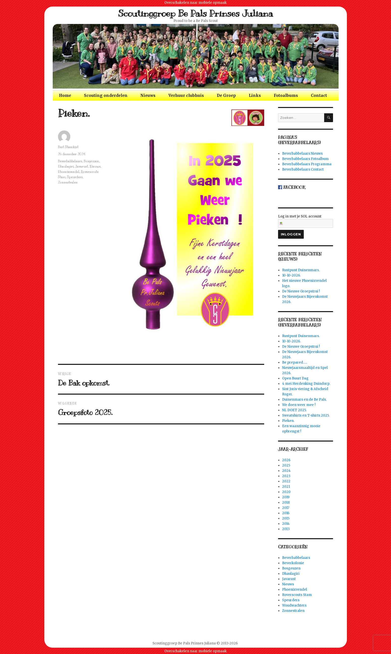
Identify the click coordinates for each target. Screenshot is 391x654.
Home (65, 95)
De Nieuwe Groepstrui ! (301, 291)
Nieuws (148, 95)
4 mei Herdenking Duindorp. (306, 384)
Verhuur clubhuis (186, 95)
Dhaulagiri (66, 167)
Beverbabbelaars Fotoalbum (305, 159)
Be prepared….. (294, 362)
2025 (286, 465)
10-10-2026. (291, 275)
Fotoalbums (286, 95)
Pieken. (288, 421)
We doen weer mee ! (298, 405)
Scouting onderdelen (106, 95)
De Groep (226, 95)
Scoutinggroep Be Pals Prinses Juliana (195, 13)
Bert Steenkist (68, 147)
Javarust (81, 167)
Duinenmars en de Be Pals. (304, 399)
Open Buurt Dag (295, 378)
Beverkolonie (293, 563)
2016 (285, 513)
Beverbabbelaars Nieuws (302, 153)
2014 (286, 524)
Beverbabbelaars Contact (303, 169)
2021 (286, 486)
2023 (286, 476)
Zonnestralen (68, 182)
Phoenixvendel (68, 172)
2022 (286, 481)
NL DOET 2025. (294, 410)
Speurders (75, 177)
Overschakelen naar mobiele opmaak (195, 3)
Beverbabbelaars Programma (307, 164)
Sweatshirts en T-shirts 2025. (305, 415)
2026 (286, 460)
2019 (285, 497)
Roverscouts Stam (297, 595)
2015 (285, 518)
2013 (286, 529)
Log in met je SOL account (305, 221)
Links (255, 95)
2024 (286, 471)
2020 (286, 492)
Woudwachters (294, 605)
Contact (319, 95)
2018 (286, 502)
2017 (285, 508)
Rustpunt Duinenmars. (301, 270)
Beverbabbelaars (70, 161)
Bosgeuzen (91, 161)
